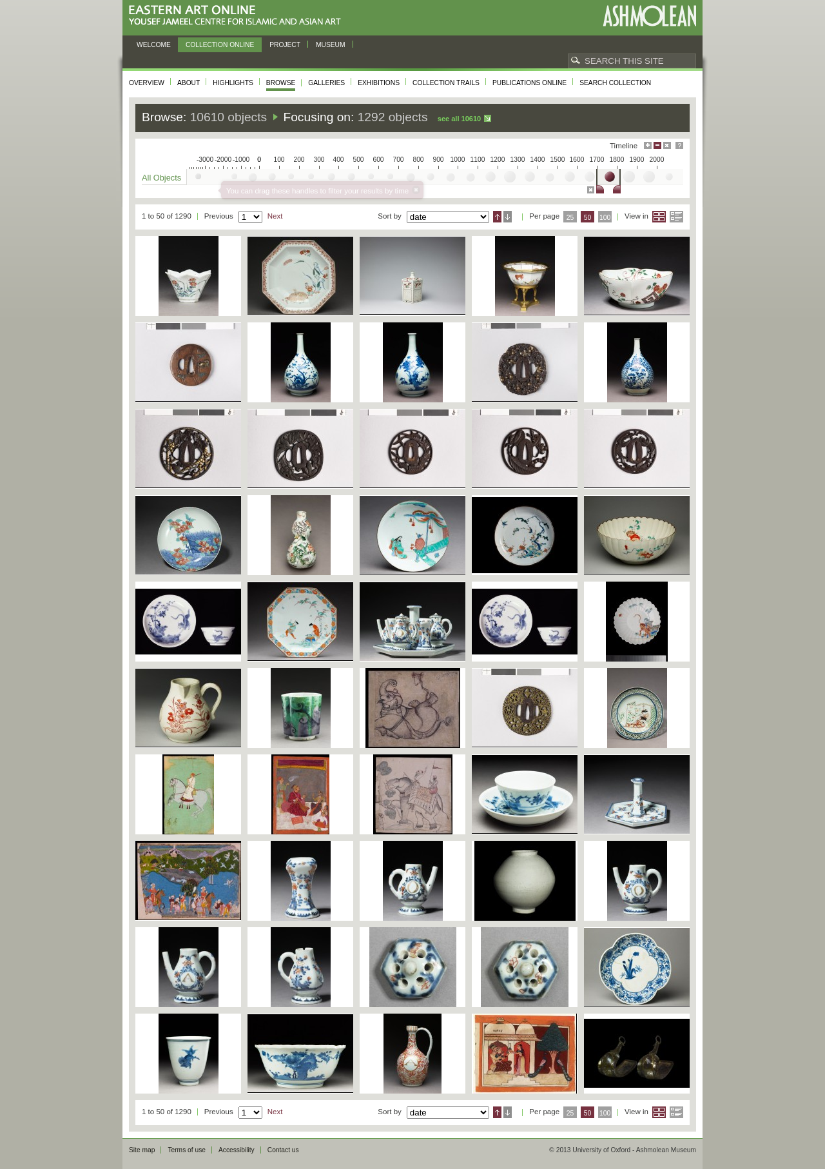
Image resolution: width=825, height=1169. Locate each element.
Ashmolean (649, 15)
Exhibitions (379, 82)
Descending (507, 216)
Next (275, 216)
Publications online (529, 82)
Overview (146, 82)
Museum (330, 44)
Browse (281, 82)
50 (588, 217)
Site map (142, 1150)
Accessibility (236, 1150)
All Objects (161, 177)
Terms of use (187, 1150)
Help (679, 145)
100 (604, 217)
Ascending (497, 216)
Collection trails (446, 82)
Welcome (154, 44)
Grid (659, 216)
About (188, 82)
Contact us (283, 1150)
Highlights (233, 82)
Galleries (326, 82)
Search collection (615, 82)
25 (570, 217)
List (676, 216)
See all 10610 (459, 119)
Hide (667, 145)
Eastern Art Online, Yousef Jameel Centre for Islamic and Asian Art (238, 15)
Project (284, 44)
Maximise (648, 145)
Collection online (220, 44)
